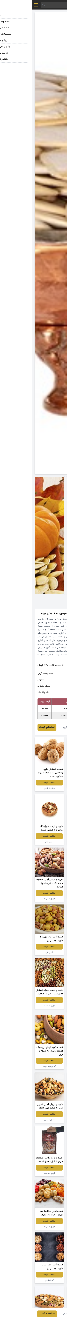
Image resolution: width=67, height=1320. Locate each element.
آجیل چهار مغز (49, 1062)
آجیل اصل (17, 1280)
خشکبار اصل (17, 788)
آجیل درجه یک (17, 1066)
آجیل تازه (17, 952)
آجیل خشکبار (49, 784)
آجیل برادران (49, 1226)
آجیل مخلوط (49, 895)
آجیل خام (17, 841)
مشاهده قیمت (49, 779)
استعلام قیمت (15, 727)
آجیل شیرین (17, 1119)
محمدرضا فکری (39, 727)
